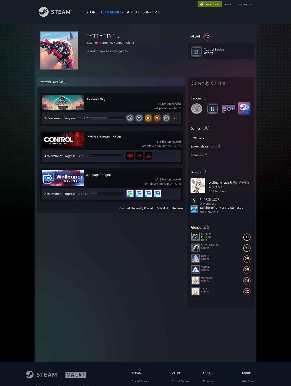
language (243, 4)
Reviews (177, 208)
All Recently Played (140, 208)
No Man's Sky (95, 99)
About (133, 12)
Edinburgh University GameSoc (221, 207)
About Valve (180, 381)
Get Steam (249, 381)
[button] (221, 36)
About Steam (140, 381)
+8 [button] (175, 118)
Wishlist (162, 208)
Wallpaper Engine (98, 175)
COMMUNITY (112, 12)
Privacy (208, 381)
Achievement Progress (59, 118)
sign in (228, 4)
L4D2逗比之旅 (209, 199)
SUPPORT (151, 12)
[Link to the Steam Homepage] (59, 16)
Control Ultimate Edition (103, 137)
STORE (92, 12)
